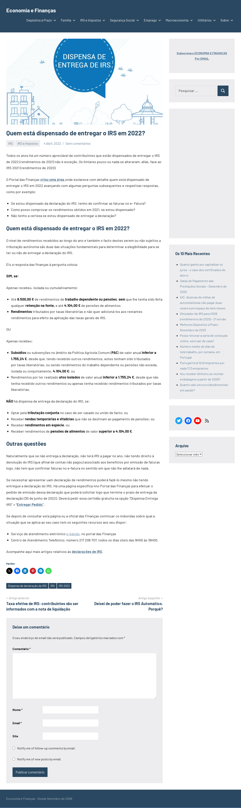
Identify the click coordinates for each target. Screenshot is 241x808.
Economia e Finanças (35, 9)
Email (17, 723)
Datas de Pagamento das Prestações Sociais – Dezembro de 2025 (203, 286)
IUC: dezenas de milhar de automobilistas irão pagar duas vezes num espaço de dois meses (203, 302)
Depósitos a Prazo (40, 20)
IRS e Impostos (92, 20)
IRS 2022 (69, 586)
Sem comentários (78, 143)
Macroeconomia (178, 20)
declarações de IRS (87, 551)
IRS (10, 143)
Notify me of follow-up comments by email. (46, 748)
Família (67, 20)
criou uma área (52, 179)
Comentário (22, 649)
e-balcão (73, 534)
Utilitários (206, 20)
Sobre (226, 20)
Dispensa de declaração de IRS (29, 586)
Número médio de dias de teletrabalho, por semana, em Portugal (200, 352)
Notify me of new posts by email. (39, 759)
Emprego (151, 20)
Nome (17, 710)
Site (15, 736)
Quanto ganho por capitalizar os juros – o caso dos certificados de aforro (202, 269)
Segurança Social (124, 20)
